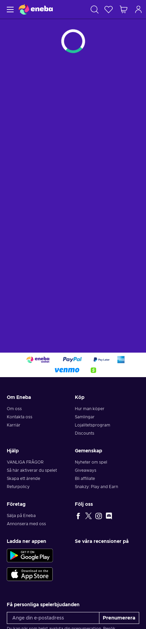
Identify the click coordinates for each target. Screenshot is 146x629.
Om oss (14, 409)
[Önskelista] (108, 9)
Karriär (13, 425)
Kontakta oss (19, 417)
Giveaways (85, 470)
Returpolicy (18, 487)
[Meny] (9, 9)
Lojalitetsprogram (92, 425)
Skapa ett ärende (23, 479)
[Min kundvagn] (123, 9)
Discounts (84, 433)
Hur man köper (89, 409)
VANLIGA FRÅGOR (25, 462)
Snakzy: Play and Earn (96, 487)
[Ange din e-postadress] (53, 618)
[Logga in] (138, 9)
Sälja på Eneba (21, 516)
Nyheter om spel (91, 462)
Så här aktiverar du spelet (32, 470)
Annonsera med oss (26, 524)
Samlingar (85, 417)
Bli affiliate (85, 479)
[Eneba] (36, 9)
